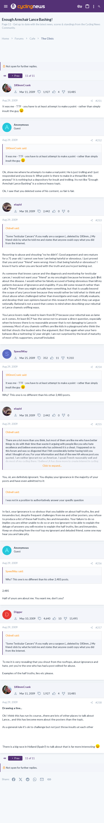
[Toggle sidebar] (93, 6)
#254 (99, 367)
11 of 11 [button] (30, 75)
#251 (99, 100)
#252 (99, 140)
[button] (6, 6)
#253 (99, 220)
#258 (99, 702)
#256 (99, 563)
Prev (15, 75)
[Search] (99, 6)
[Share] (91, 101)
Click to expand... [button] (52, 465)
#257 (99, 627)
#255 (99, 424)
